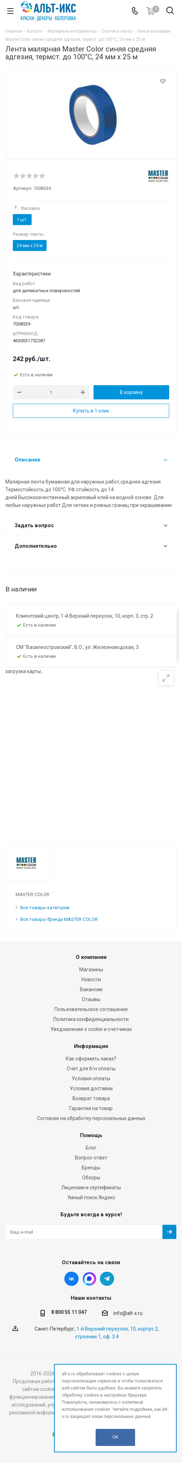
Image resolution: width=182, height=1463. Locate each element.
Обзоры (91, 1177)
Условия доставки (91, 1088)
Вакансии (91, 989)
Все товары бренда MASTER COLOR (59, 919)
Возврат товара (91, 1098)
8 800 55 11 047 (69, 1312)
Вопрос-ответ (91, 1158)
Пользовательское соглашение (91, 1009)
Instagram (89, 1279)
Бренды (91, 1167)
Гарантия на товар (91, 1108)
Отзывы (91, 999)
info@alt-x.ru (128, 1313)
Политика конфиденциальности (91, 1019)
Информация (91, 1046)
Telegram (107, 1279)
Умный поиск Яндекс (91, 1197)
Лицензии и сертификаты (91, 1187)
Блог (91, 1148)
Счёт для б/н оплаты (91, 1068)
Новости (91, 979)
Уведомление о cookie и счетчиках (91, 1029)
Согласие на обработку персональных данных (91, 1118)
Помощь (91, 1135)
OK (115, 1437)
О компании (91, 957)
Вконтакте (71, 1279)
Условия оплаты (91, 1078)
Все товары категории (44, 907)
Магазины (91, 969)
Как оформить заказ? (91, 1058)
